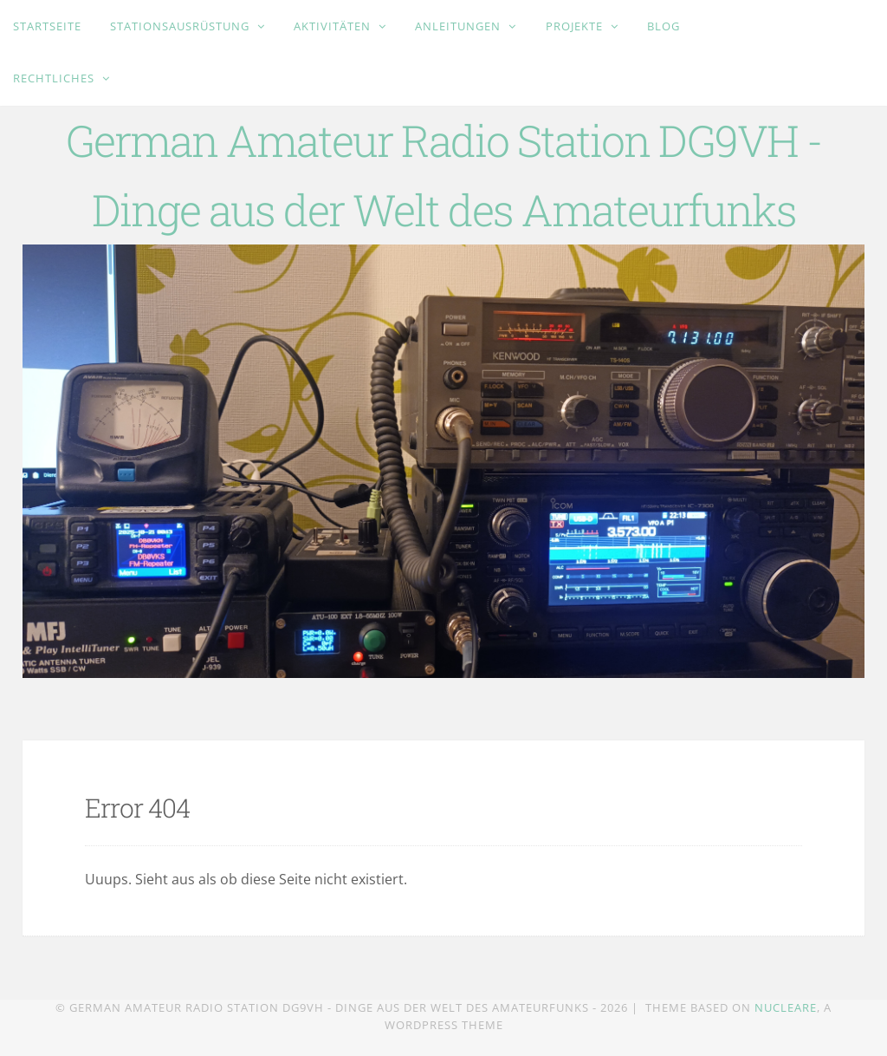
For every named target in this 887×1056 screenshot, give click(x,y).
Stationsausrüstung (181, 26)
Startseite (47, 26)
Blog (663, 26)
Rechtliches (55, 78)
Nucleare (785, 1007)
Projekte (576, 26)
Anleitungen (459, 26)
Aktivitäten (334, 26)
